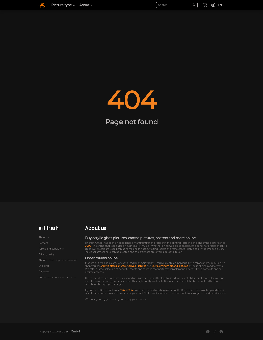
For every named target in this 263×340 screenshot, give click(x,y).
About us (44, 237)
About (86, 5)
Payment (44, 271)
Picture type (63, 5)
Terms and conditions (51, 248)
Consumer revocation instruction (58, 277)
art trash (49, 228)
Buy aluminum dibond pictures (170, 266)
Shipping (44, 265)
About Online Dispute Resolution (58, 260)
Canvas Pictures (137, 266)
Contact (43, 243)
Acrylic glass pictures (113, 266)
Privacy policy (47, 254)
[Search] (174, 5)
